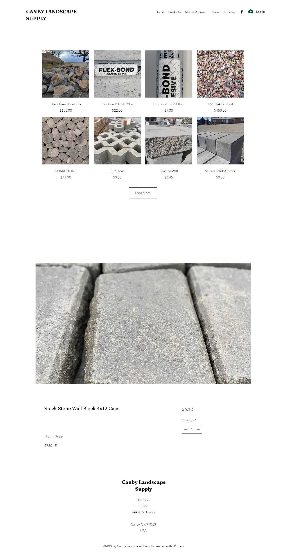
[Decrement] (185, 429)
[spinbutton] (192, 429)
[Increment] (198, 429)
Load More (143, 193)
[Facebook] (241, 12)
